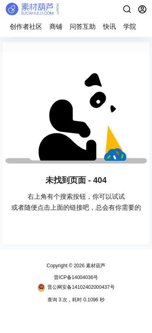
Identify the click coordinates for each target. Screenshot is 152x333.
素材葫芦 (95, 266)
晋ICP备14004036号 (76, 277)
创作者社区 (26, 26)
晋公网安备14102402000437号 (75, 288)
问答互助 (83, 26)
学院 (129, 26)
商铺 (55, 26)
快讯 (109, 26)
